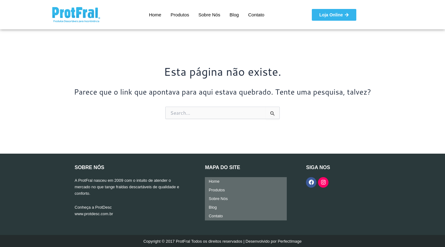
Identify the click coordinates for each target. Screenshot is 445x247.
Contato (256, 14)
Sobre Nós (209, 14)
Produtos (180, 14)
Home (155, 14)
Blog (234, 14)
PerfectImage (290, 241)
